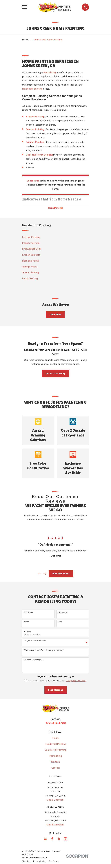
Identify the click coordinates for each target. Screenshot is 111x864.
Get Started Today (55, 374)
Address (27, 632)
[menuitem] (55, 237)
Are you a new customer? (34, 641)
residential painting (32, 88)
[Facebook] (52, 839)
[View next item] (44, 574)
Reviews (55, 762)
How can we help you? (33, 660)
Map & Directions (55, 800)
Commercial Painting (55, 750)
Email (60, 622)
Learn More (55, 314)
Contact (55, 768)
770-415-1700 (55, 723)
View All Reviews (61, 574)
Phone (26, 622)
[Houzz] (58, 839)
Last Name (62, 613)
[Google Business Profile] (45, 839)
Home (55, 738)
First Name (28, 613)
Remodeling (49, 72)
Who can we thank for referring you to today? (43, 650)
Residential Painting (55, 744)
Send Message (55, 690)
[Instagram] (65, 839)
